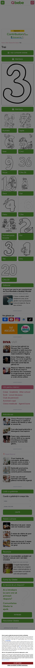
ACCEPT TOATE (17, 663)
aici (19, 646)
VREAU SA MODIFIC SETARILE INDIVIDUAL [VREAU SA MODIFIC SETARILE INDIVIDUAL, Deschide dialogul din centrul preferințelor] (17, 665)
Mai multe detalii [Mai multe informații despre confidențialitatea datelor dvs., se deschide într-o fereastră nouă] (7, 640)
